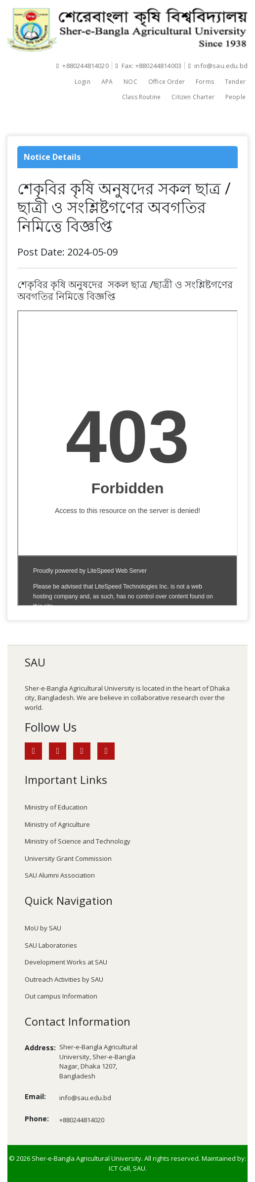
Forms (205, 81)
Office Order (166, 81)
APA (107, 81)
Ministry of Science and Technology (77, 841)
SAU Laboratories (51, 945)
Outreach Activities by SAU (64, 979)
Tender (235, 81)
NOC (130, 81)
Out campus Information (61, 996)
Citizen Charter (192, 97)
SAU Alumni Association (60, 875)
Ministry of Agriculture (57, 824)
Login (82, 81)
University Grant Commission (68, 858)
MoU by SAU (43, 927)
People (235, 97)
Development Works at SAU (66, 962)
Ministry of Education (56, 807)
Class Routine (141, 97)
